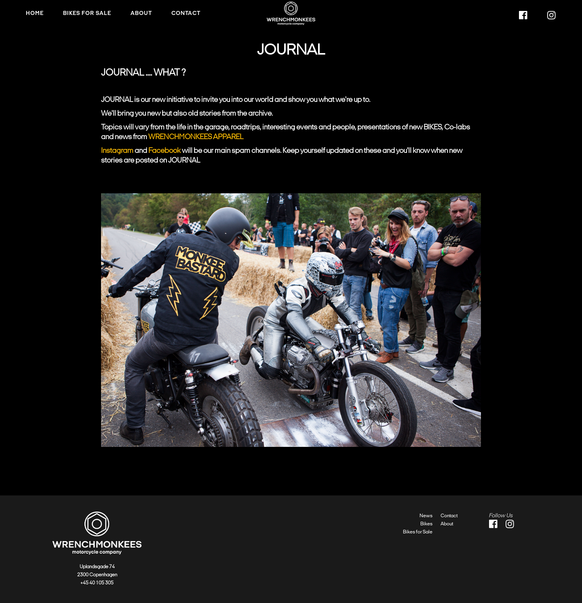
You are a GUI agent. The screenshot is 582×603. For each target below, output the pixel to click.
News (426, 515)
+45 (84, 583)
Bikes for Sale (417, 532)
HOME (35, 13)
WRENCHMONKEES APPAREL (195, 136)
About (141, 13)
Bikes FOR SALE (87, 13)
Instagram (117, 150)
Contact (185, 13)
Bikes (426, 524)
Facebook (164, 150)
